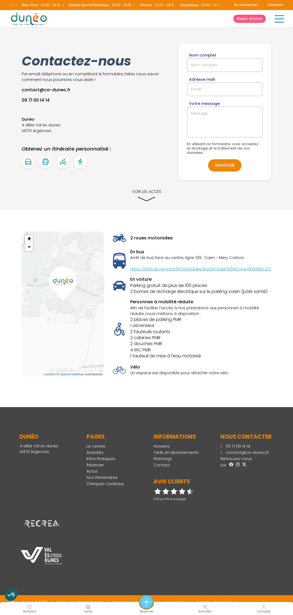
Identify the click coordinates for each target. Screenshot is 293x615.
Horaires (162, 446)
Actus (92, 471)
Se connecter (246, 4)
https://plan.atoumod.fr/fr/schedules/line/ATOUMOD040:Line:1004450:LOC (200, 269)
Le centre (96, 446)
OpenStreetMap (72, 374)
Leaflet (49, 374)
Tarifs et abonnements (176, 452)
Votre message (204, 103)
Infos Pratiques (101, 458)
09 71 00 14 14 (235, 446)
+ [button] (29, 239)
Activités (95, 452)
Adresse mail (202, 79)
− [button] (29, 247)
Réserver (95, 465)
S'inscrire (275, 4)
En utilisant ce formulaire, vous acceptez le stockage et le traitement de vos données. (222, 148)
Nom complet (202, 55)
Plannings (163, 458)
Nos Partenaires (102, 477)
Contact (162, 465)
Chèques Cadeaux (105, 483)
